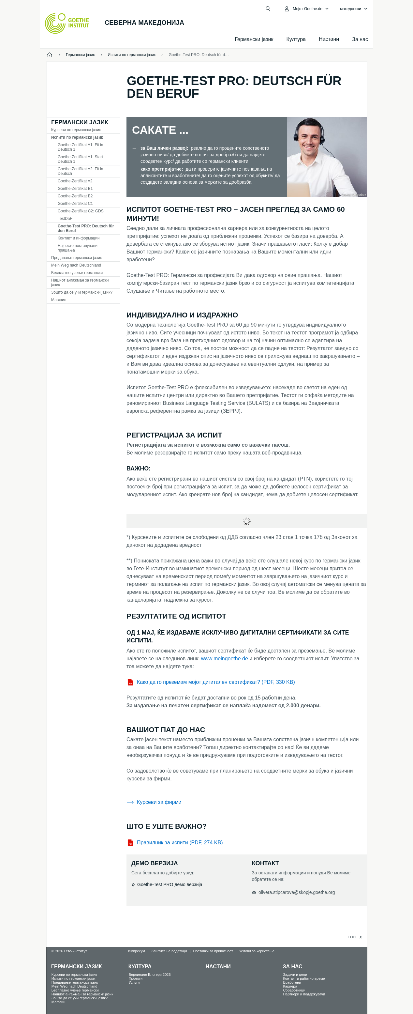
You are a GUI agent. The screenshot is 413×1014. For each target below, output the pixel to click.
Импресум (136, 951)
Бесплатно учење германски (77, 272)
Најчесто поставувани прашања (77, 248)
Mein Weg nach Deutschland (76, 265)
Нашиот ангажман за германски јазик (80, 282)
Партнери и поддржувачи (304, 994)
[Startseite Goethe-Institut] (67, 23)
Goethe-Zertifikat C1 (75, 203)
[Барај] (268, 9)
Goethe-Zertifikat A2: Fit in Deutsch (80, 171)
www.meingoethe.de (224, 658)
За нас (360, 39)
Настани (218, 966)
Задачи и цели (295, 974)
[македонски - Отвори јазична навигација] (354, 9)
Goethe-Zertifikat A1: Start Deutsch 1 (80, 159)
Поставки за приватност (213, 951)
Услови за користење (257, 951)
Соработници (294, 990)
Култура (296, 39)
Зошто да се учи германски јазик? (81, 292)
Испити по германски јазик (77, 137)
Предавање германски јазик (76, 257)
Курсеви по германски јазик (76, 130)
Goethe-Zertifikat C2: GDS (81, 211)
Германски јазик (254, 39)
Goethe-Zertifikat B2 (75, 196)
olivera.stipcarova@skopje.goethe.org (296, 892)
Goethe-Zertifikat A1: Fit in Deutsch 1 (80, 147)
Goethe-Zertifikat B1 (75, 188)
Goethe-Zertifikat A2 (75, 181)
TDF (65, 218)
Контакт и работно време (304, 978)
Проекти (135, 978)
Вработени (292, 982)
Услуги (134, 982)
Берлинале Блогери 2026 (150, 974)
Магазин (58, 300)
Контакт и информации (78, 238)
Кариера (290, 986)
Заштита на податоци (169, 951)
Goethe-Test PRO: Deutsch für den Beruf (199, 55)
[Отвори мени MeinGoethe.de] (306, 9)
